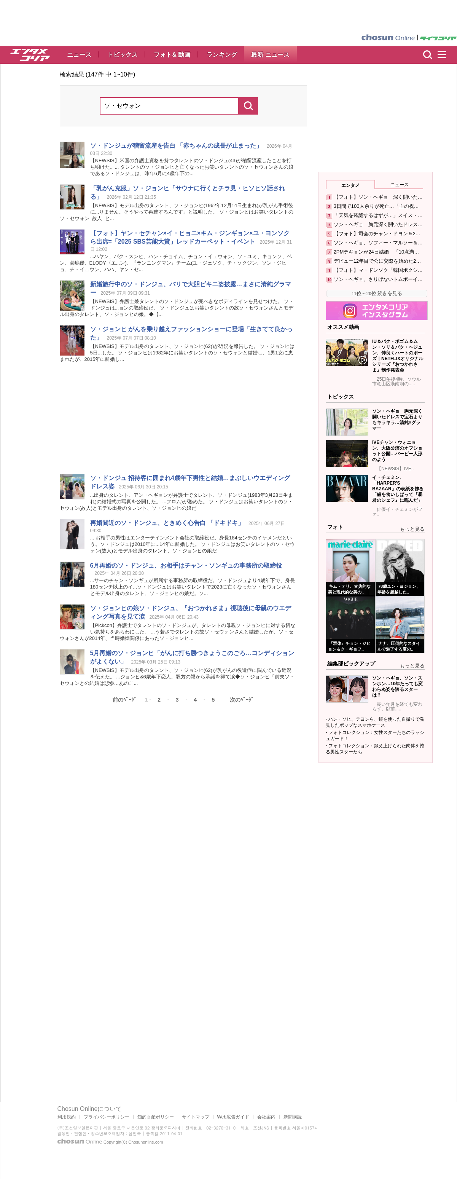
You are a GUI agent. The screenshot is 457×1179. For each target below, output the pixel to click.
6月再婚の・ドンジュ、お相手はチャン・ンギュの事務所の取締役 (186, 565)
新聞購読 (292, 1117)
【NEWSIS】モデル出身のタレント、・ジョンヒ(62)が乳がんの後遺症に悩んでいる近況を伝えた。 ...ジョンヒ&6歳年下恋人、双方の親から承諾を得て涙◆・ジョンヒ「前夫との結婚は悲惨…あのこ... (177, 676)
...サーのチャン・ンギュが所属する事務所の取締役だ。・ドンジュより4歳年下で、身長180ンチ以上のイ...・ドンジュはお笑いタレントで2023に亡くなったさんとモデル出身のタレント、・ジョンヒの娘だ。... (192, 587)
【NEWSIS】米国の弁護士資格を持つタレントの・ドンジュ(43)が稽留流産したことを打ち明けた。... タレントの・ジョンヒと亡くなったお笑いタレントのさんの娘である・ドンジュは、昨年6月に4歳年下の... (191, 167)
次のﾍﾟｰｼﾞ (242, 700)
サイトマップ (195, 1117)
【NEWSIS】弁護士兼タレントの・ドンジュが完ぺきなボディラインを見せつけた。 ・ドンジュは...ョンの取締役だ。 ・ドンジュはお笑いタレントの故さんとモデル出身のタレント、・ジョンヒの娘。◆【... (177, 307)
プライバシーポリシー (106, 1117)
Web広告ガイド (233, 1117)
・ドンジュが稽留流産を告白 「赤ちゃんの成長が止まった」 (176, 145)
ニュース (79, 54)
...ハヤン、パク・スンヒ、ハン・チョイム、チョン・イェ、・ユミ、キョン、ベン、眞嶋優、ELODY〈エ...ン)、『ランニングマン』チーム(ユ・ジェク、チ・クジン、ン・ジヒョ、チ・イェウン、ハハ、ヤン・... (176, 263)
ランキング (222, 54)
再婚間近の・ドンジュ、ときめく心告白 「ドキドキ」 (167, 523)
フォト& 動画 (172, 54)
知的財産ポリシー (155, 1117)
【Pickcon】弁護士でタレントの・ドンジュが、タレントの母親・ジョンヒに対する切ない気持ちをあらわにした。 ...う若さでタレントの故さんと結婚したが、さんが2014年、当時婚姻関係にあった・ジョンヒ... (178, 631)
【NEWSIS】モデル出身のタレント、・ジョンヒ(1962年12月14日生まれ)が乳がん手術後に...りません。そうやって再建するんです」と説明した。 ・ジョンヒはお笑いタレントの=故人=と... (176, 212)
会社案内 (266, 1117)
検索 (427, 55)
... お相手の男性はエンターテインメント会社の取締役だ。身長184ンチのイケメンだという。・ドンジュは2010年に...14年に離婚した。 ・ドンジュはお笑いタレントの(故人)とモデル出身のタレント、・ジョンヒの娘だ (192, 544)
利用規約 (66, 1117)
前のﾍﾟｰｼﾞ (125, 700)
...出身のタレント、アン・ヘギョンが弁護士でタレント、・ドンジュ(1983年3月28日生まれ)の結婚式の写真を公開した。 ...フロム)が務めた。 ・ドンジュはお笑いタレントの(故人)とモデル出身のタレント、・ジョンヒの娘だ (176, 501)
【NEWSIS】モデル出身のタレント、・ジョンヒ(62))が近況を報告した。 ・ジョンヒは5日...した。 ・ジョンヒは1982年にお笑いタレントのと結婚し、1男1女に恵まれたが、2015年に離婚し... (177, 352)
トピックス (122, 54)
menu (445, 55)
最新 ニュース (270, 54)
